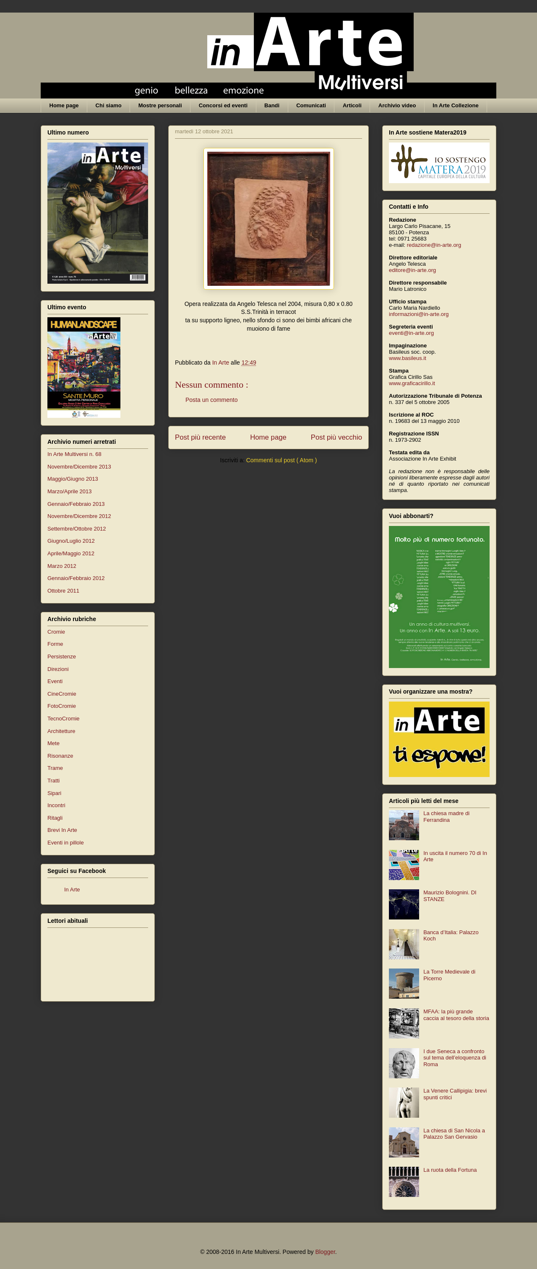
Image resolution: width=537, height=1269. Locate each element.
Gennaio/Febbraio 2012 (76, 578)
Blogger (325, 1251)
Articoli (352, 105)
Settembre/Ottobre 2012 (76, 529)
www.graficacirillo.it (412, 383)
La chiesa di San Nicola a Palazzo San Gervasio (454, 1133)
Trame (55, 768)
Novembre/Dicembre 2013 (79, 467)
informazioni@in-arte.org (419, 314)
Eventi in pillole (65, 842)
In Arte (72, 889)
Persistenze (61, 656)
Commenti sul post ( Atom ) (281, 460)
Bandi (271, 105)
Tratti (53, 780)
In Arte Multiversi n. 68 (74, 454)
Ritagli (55, 818)
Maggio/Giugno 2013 (72, 479)
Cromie (56, 632)
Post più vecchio (336, 437)
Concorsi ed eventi (223, 105)
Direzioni (58, 669)
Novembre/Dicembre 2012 (79, 516)
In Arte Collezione (455, 105)
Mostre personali (160, 105)
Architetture (61, 731)
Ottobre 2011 (63, 591)
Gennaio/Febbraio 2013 (76, 504)
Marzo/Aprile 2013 (69, 491)
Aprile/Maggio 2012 (70, 553)
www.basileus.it (407, 358)
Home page (64, 105)
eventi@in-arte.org (411, 333)
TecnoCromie (63, 718)
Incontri (56, 805)
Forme (55, 644)
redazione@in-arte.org (434, 245)
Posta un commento (211, 399)
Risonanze (60, 756)
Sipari (54, 793)
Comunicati (311, 105)
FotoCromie (61, 706)
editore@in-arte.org (412, 270)
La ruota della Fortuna (450, 1170)
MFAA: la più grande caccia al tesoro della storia (456, 1014)
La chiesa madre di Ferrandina (446, 816)
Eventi (55, 681)
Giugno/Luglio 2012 (71, 541)
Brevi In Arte (62, 830)
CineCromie (61, 694)
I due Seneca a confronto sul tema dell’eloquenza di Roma (454, 1057)
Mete (53, 743)
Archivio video (397, 105)
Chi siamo (109, 105)
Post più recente (200, 437)
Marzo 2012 (61, 566)
